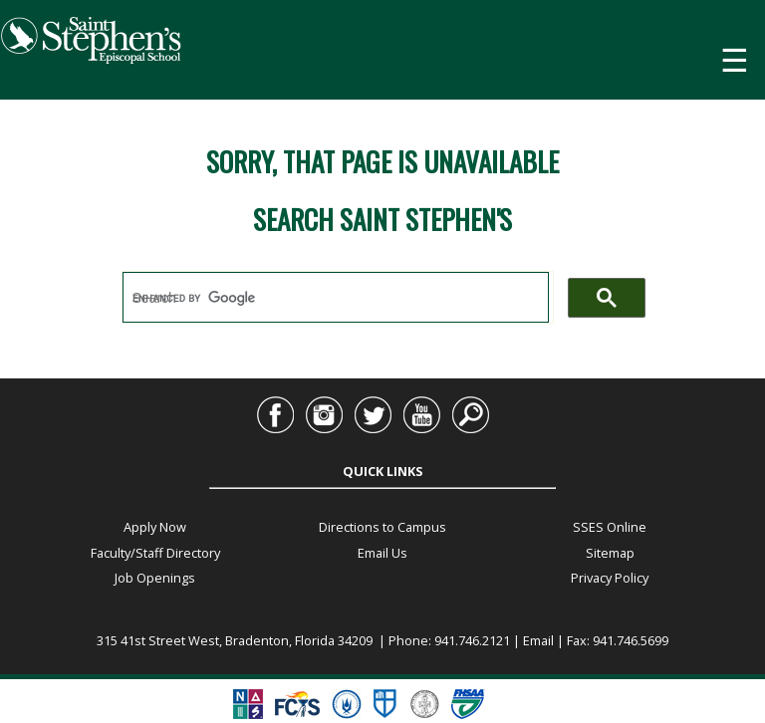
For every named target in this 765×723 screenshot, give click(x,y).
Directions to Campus (382, 527)
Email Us (382, 553)
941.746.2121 (472, 640)
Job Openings (155, 578)
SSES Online (609, 527)
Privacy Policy (609, 578)
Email (538, 640)
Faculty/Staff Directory (155, 553)
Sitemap (610, 553)
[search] (336, 298)
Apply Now (155, 527)
